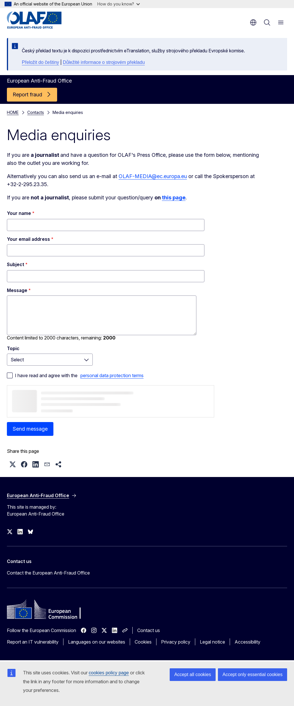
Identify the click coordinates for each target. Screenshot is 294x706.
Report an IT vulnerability (33, 642)
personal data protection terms (112, 375)
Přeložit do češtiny (40, 62)
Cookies (143, 642)
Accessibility (247, 642)
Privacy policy (175, 642)
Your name (19, 213)
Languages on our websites (96, 642)
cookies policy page (109, 672)
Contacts (35, 112)
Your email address (28, 239)
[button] (12, 464)
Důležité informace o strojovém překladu (104, 62)
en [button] (253, 22)
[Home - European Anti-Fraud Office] (41, 20)
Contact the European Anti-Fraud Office (48, 573)
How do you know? (118, 3)
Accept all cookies (192, 674)
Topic (13, 348)
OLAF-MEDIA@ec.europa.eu (153, 176)
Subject (15, 264)
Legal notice (212, 642)
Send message (30, 429)
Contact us (148, 630)
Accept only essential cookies (253, 674)
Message (17, 290)
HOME (13, 112)
